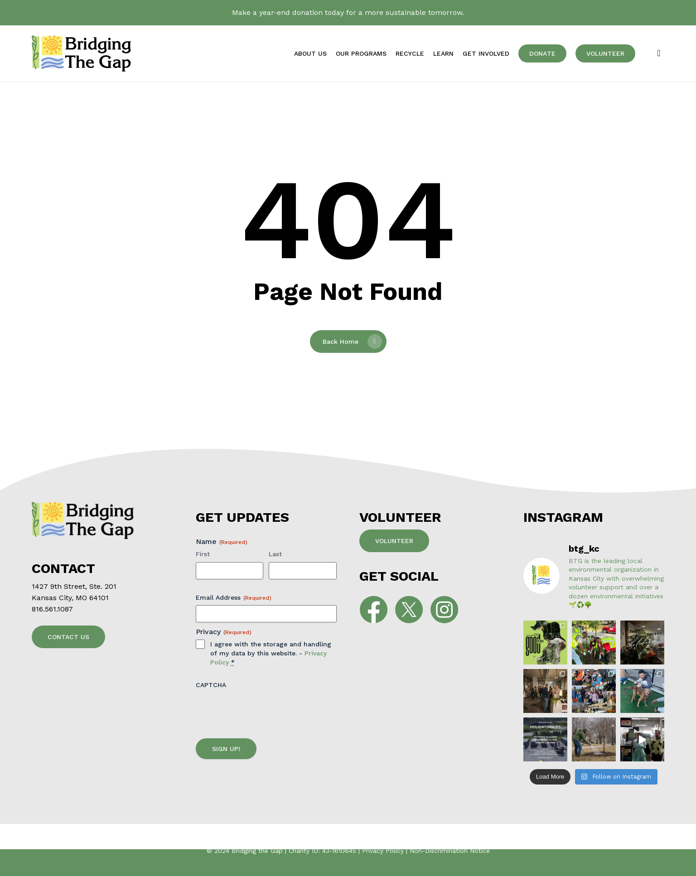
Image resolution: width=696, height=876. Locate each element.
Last (275, 554)
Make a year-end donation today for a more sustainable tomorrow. (348, 12)
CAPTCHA (211, 684)
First (203, 554)
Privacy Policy (383, 850)
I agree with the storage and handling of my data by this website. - (270, 653)
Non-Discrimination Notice (450, 850)
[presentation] (265, 709)
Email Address (233, 598)
